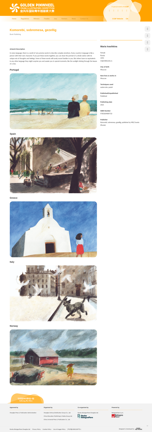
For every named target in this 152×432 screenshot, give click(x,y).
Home (14, 19)
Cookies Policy (47, 429)
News (74, 19)
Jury (55, 19)
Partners (64, 19)
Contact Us (84, 19)
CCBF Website (117, 19)
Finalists (46, 19)
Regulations (25, 19)
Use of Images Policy (59, 429)
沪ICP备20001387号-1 (74, 429)
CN (127, 19)
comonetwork (138, 429)
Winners (36, 19)
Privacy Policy (36, 429)
